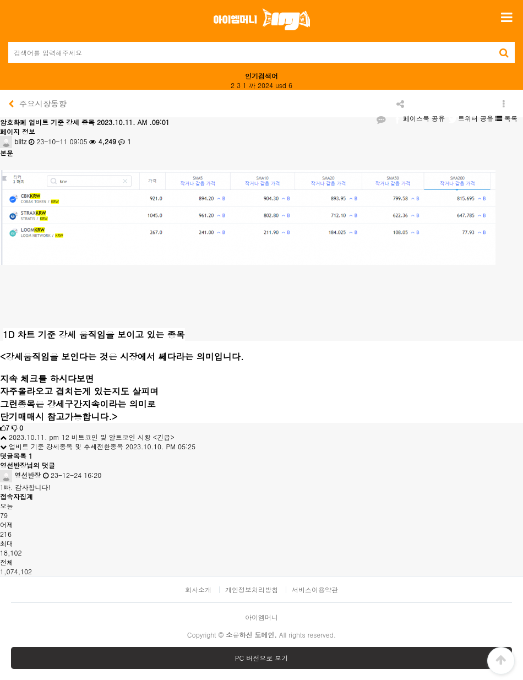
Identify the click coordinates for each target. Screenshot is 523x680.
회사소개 (198, 589)
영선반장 (20, 475)
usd (280, 85)
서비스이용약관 (315, 589)
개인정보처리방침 (251, 589)
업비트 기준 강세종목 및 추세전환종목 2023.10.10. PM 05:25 (97, 446)
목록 (506, 118)
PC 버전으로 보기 (261, 657)
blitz (13, 141)
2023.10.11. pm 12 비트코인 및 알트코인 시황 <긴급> (87, 437)
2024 (265, 85)
